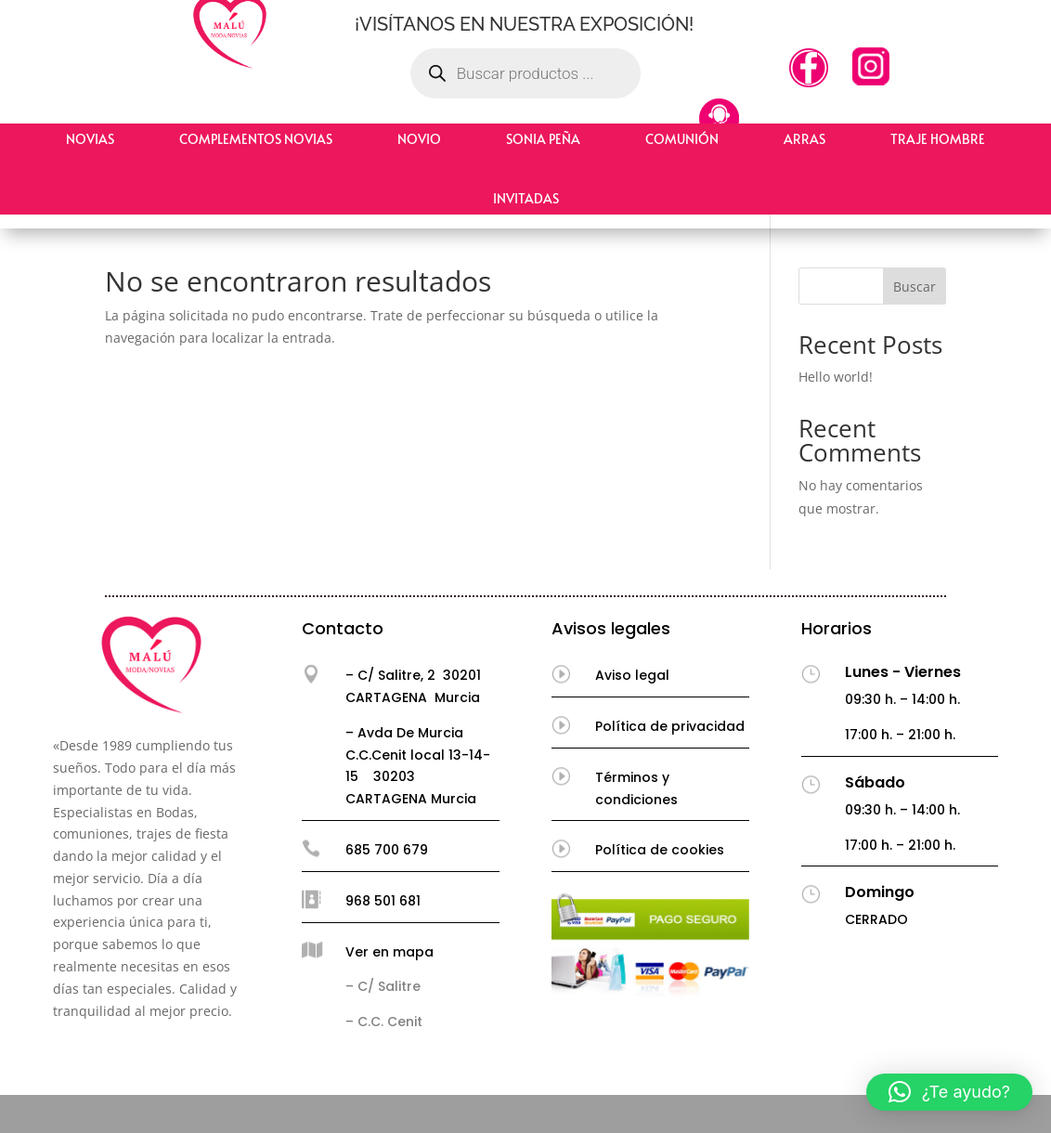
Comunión (682, 139)
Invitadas (526, 198)
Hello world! (835, 376)
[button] (949, 1092)
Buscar (914, 286)
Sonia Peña (543, 139)
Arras (804, 139)
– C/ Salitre (383, 986)
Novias (90, 139)
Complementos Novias (255, 139)
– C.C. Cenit (383, 1021)
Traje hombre (937, 139)
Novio (419, 139)
